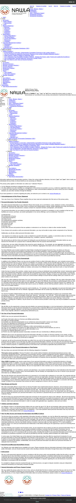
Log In (50, 6)
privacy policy (69, 499)
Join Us (32, 6)
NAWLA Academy (6, 49)
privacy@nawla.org (55, 193)
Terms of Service (66, 495)
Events (3, 18)
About (31, 7)
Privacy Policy (56, 495)
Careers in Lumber (41, 6)
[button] (71, 2)
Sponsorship (4, 85)
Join (2, 76)
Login (19, 496)
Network (3, 61)
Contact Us (48, 495)
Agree (37, 501)
